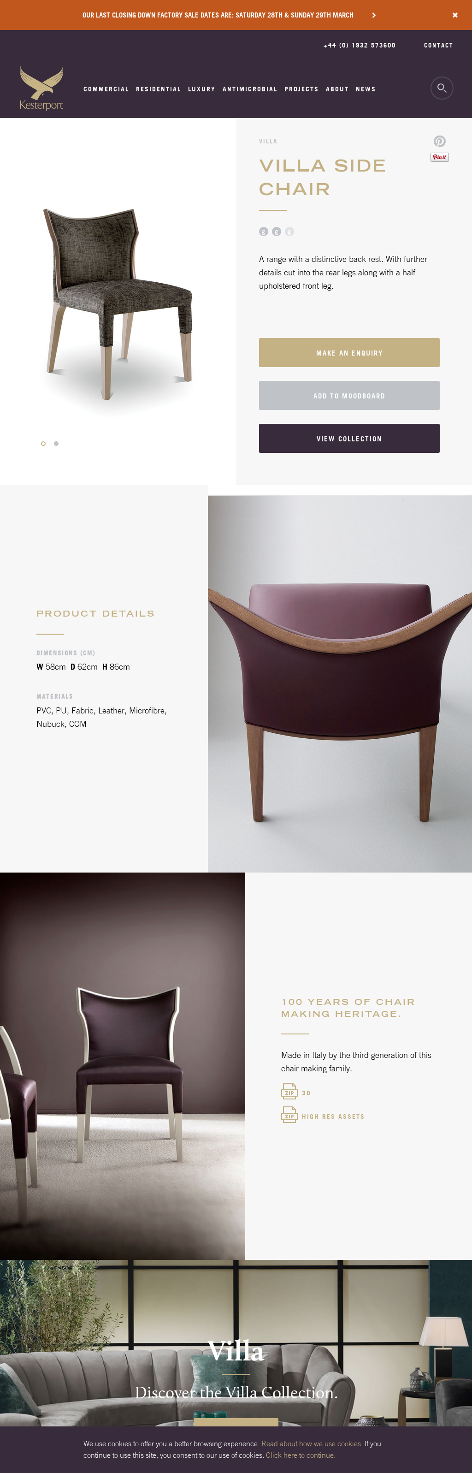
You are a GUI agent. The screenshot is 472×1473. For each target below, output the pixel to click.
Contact (439, 45)
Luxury (202, 89)
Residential (158, 89)
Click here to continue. (301, 1455)
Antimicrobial (250, 89)
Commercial (106, 89)
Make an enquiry (349, 353)
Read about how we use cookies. (312, 1443)
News (366, 89)
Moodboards (107, 149)
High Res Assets (333, 1116)
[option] (118, 302)
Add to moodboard (349, 396)
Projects (301, 89)
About (337, 89)
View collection (349, 438)
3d (306, 1093)
